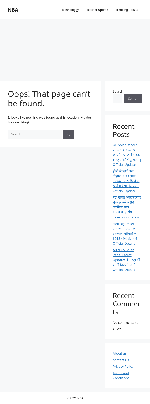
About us (120, 353)
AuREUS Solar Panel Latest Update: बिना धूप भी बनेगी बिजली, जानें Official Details (126, 260)
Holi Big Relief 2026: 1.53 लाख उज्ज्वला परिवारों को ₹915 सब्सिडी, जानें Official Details (125, 233)
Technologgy (70, 10)
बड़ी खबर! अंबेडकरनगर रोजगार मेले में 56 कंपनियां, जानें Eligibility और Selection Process (127, 207)
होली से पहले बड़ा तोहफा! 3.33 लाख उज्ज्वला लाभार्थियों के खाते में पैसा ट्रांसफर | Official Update (126, 181)
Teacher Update (97, 10)
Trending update (127, 10)
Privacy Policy (123, 366)
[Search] (68, 134)
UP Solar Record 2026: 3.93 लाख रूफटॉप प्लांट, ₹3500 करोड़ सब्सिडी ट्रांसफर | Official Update (127, 155)
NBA (13, 9)
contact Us (121, 360)
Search (118, 91)
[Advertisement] (75, 48)
